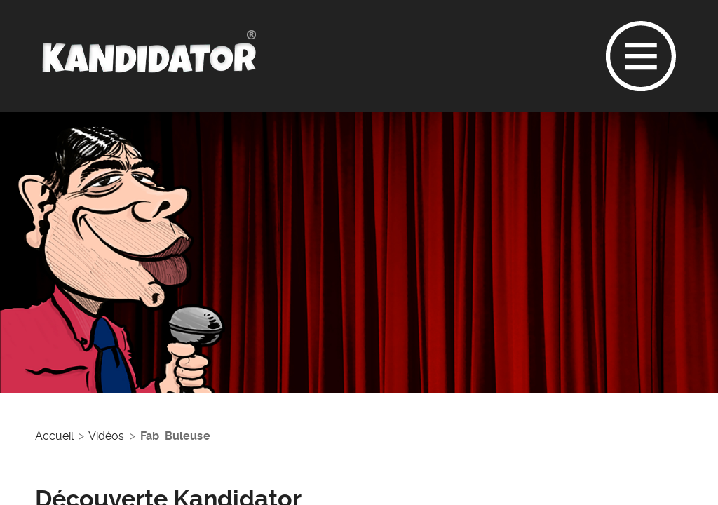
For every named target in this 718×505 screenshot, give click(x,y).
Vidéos (106, 436)
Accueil (54, 436)
